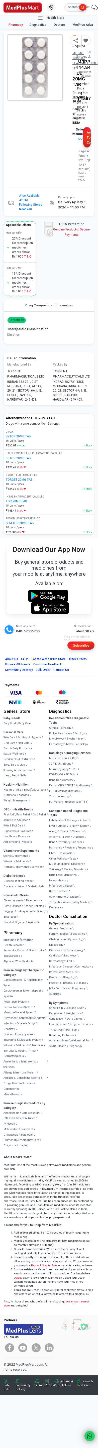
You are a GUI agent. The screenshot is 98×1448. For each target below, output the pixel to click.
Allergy (53, 831)
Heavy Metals (57, 880)
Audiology (55, 994)
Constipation (56, 1018)
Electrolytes (56, 907)
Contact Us (61, 670)
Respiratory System (15, 1001)
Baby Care (24, 723)
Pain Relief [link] (23, 814)
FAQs (25, 659)
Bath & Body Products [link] (17, 748)
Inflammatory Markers (76, 902)
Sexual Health (57, 1046)
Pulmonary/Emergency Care (21, 1140)
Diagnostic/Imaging (16, 1145)
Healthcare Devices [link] (16, 836)
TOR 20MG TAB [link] (16, 501)
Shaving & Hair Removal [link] (18, 770)
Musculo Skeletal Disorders (66, 864)
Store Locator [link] (36, 950)
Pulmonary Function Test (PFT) (68, 801)
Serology (80, 733)
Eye (6, 1050)
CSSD (7, 1118)
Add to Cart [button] (89, 137)
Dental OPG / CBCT (61, 785)
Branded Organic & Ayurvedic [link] (22, 922)
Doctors (60, 25)
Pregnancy (84, 847)
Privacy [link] (49, 1385)
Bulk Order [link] (7, 1387)
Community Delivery (19, 670)
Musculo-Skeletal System (19, 1012)
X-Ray (73, 758)
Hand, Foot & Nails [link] (15, 775)
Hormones (10, 1018)
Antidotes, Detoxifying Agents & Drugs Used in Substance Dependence (23, 1083)
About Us (11, 659)
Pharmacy (16, 25)
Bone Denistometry (61, 780)
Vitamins (78, 831)
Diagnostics (38, 25)
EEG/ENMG (56, 774)
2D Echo (71, 774)
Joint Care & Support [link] (16, 820)
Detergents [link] (33, 900)
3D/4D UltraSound (60, 763)
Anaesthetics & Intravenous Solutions (21, 1064)
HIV (51, 853)
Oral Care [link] (9, 743)
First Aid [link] (9, 814)
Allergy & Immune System (20, 1072)
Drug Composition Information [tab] (49, 305)
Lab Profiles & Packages (64, 820)
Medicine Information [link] (18, 940)
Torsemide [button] (16, 320)
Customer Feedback (47, 664)
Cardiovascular (31, 1113)
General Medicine (60, 928)
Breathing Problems (61, 1035)
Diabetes (78, 836)
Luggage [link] (9, 911)
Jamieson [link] (38, 867)
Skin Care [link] (9, 737)
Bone (52, 842)
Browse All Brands (18, 664)
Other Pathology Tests (62, 858)
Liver (52, 825)
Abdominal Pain (81, 1040)
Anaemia (55, 836)
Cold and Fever (74, 1008)
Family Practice (59, 933)
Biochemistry (75, 738)
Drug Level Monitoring (63, 875)
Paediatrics (78, 933)
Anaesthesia (11, 1113)
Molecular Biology (77, 744)
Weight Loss (73, 1013)
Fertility (72, 825)
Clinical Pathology (60, 728)
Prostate (70, 847)
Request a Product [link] (15, 950)
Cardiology (55, 955)
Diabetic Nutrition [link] (14, 886)
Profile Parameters (60, 733)
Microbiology (56, 738)
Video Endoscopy (59, 796)
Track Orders (78, 659)
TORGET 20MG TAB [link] (19, 479)
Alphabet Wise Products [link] (18, 961)
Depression (56, 1013)
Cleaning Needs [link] (14, 900)
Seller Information (80, 134)
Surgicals (27, 1134)
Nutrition (37, 1045)
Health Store (50, 18)
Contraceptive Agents (32, 1018)
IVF (51, 988)
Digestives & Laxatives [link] (17, 831)
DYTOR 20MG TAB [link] (18, 436)
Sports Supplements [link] (16, 856)
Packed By (60, 364)
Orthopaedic (11, 1134)
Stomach (54, 902)
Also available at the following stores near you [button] (30, 202)
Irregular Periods (80, 1024)
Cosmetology (83, 966)
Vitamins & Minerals (17, 1045)
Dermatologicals (14, 1056)
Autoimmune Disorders (64, 896)
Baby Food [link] (10, 723)
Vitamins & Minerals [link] (17, 861)
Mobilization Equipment (18, 1129)
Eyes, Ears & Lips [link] (14, 764)
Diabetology (56, 944)
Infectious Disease (61, 885)
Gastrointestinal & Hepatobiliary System (23, 982)
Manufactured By (19, 364)
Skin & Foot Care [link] (13, 825)
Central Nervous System (18, 1007)
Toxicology (55, 869)
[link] (23, 7)
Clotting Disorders (75, 869)
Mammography (58, 769)
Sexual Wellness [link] (14, 753)
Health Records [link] (13, 945)
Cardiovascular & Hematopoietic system (23, 993)
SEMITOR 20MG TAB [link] (20, 523)
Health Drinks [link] (12, 789)
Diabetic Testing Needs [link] (18, 881)
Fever (66, 836)
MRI (51, 758)
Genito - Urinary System (18, 1034)
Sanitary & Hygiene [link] (29, 737)
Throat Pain (56, 1029)
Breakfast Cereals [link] (35, 789)
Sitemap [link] (40, 1385)
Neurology (70, 955)
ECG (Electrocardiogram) (64, 791)
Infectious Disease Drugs (20, 1023)
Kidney (84, 825)
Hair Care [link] (24, 743)
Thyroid (64, 831)
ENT (69, 961)
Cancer (77, 842)
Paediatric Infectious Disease (67, 983)
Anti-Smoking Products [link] (18, 841)
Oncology (9, 1029)
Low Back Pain (58, 1024)
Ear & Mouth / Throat (23, 1050)
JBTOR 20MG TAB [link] (18, 458)
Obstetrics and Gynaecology (66, 939)
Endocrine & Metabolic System (22, 1039)
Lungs (62, 825)
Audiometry (83, 785)
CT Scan (62, 758)
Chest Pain (56, 1008)
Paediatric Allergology (62, 977)
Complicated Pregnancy (70, 988)
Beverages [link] (10, 916)
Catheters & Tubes (23, 1118)
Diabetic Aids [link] (36, 886)
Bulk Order (43, 670)
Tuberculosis (64, 853)
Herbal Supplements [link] (16, 867)
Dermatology (57, 961)
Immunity (64, 842)
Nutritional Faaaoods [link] (16, 795)
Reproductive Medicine (63, 972)
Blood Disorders (58, 891)
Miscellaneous (13, 1094)
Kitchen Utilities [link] (34, 906)
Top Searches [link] (12, 955)
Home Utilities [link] (12, 906)
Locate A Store (49, 659)
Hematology (56, 744)
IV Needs (9, 1123)
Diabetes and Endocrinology (66, 950)
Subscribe (81, 645)
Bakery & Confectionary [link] (31, 911)
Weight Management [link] (17, 800)
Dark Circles (74, 1018)
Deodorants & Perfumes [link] (19, 759)
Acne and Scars (59, 1040)
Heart (85, 820)
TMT (74, 769)
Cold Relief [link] (39, 814)
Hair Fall (71, 1029)
